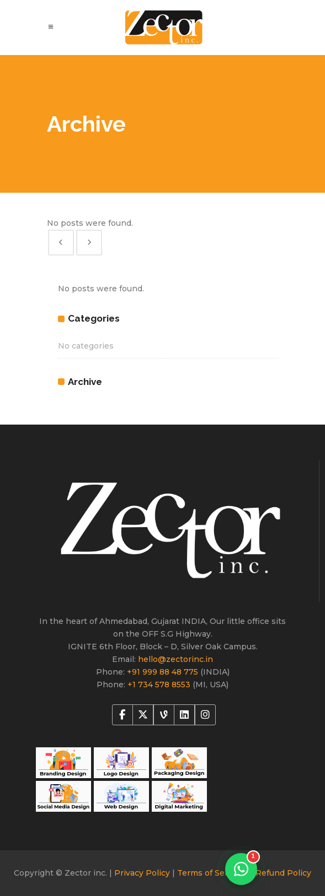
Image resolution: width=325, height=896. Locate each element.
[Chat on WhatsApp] (241, 869)
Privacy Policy (143, 873)
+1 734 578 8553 (160, 684)
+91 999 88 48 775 (163, 672)
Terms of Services (214, 873)
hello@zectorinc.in (175, 659)
